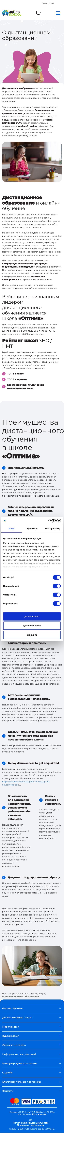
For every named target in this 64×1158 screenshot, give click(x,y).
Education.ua (39, 1114)
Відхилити (31, 635)
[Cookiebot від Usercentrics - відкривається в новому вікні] (48, 521)
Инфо (42, 993)
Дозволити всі (32, 616)
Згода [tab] (11, 528)
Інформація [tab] (32, 528)
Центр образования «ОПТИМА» (19, 993)
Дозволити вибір (32, 625)
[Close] (62, 1)
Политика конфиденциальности (30, 1123)
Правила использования (30, 1125)
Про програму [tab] (52, 528)
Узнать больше (48, 3)
